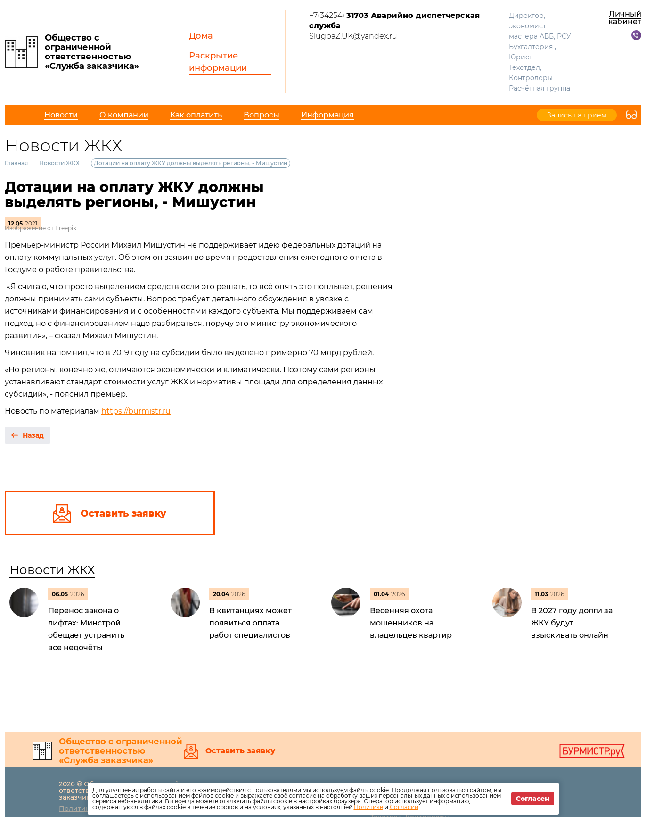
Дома (201, 36)
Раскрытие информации (218, 61)
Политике (368, 806)
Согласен (532, 798)
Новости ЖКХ (59, 163)
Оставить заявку (240, 751)
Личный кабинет (624, 17)
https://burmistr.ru (136, 411)
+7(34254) (394, 20)
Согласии (404, 806)
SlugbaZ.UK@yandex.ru (353, 36)
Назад (33, 435)
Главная (16, 163)
